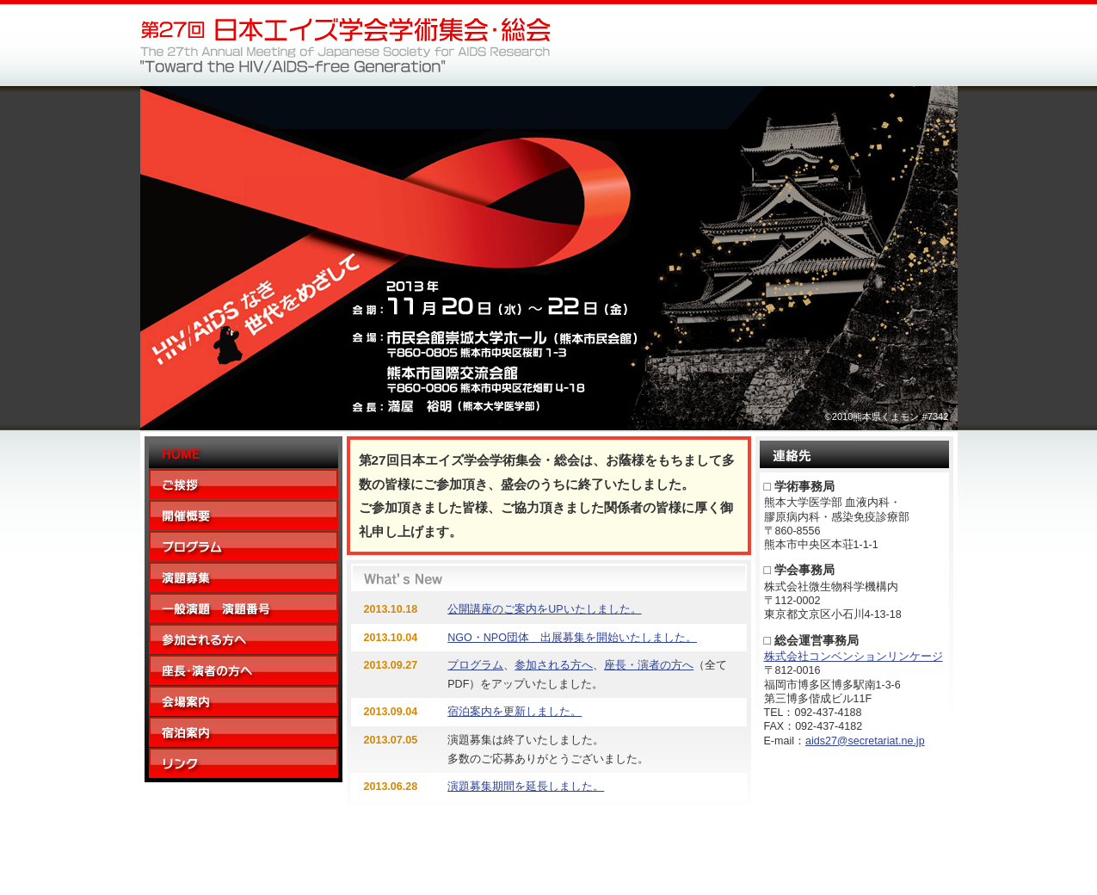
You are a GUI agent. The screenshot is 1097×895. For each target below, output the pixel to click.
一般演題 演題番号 (243, 608)
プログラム (243, 546)
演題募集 (243, 577)
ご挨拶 (243, 484)
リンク (243, 763)
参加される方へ (243, 639)
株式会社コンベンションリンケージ (853, 657)
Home (243, 455)
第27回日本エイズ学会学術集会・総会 (345, 45)
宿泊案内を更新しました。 (514, 712)
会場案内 (243, 701)
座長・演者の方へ (243, 670)
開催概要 (243, 515)
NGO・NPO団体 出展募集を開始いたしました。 (572, 638)
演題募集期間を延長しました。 (525, 787)
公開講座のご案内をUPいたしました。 (544, 609)
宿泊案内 (243, 732)
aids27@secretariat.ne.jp (865, 741)
